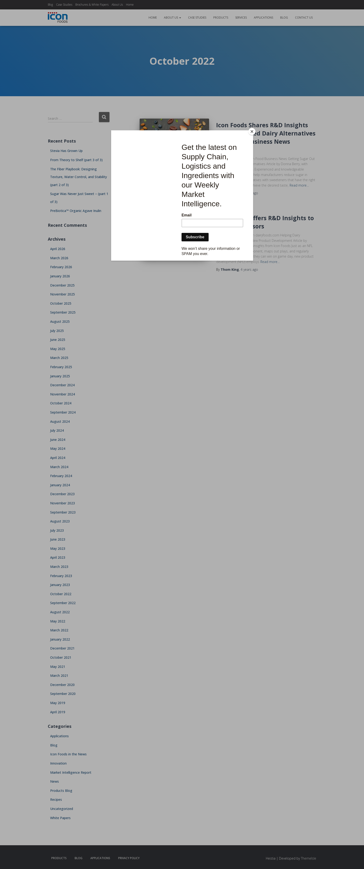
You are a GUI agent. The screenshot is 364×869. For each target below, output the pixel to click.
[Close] (251, 131)
